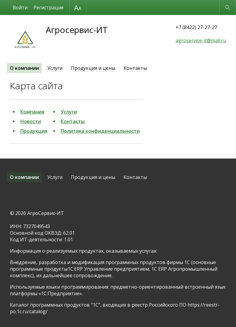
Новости (30, 121)
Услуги (55, 68)
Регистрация (48, 7)
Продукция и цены (93, 68)
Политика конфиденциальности (100, 131)
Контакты (135, 68)
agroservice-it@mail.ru (201, 40)
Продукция (33, 131)
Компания (32, 112)
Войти (20, 7)
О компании (24, 68)
